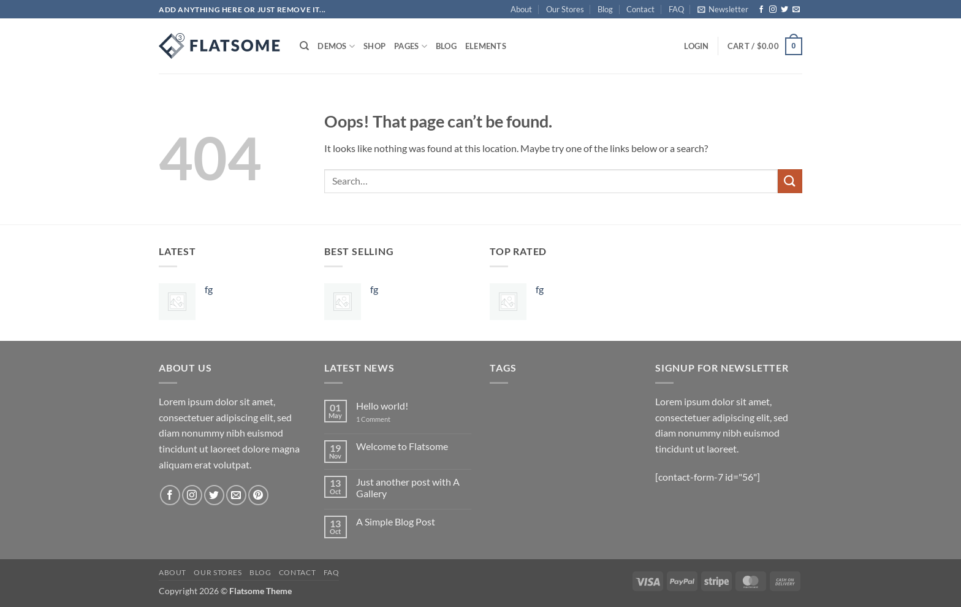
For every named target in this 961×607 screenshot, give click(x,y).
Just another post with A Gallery (408, 487)
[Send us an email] (796, 10)
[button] (722, 9)
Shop (374, 46)
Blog (605, 9)
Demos (336, 46)
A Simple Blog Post (395, 521)
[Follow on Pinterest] (258, 495)
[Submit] (790, 181)
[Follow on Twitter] (784, 10)
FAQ (676, 9)
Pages (410, 46)
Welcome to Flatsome (402, 446)
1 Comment (382, 419)
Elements (485, 46)
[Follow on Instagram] (773, 10)
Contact (640, 9)
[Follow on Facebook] (761, 10)
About (521, 9)
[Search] (304, 46)
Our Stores (565, 9)
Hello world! (382, 405)
